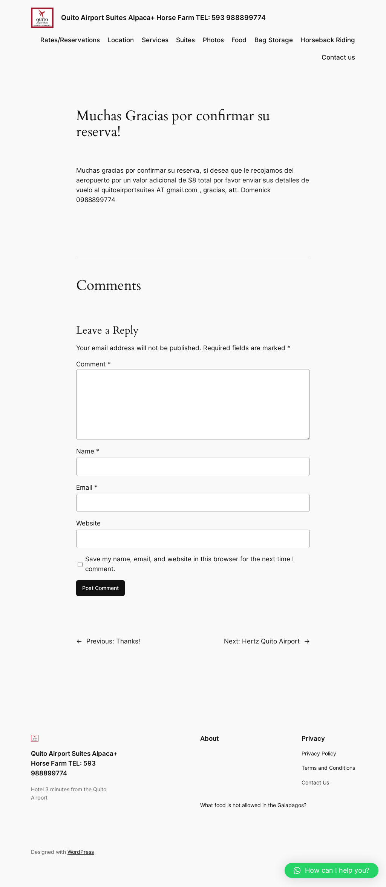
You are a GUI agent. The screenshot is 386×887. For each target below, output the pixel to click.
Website (88, 523)
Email (87, 487)
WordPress (80, 852)
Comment (93, 364)
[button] (331, 870)
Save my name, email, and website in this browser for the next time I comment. (189, 564)
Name (88, 451)
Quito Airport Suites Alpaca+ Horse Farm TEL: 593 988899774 (163, 17)
